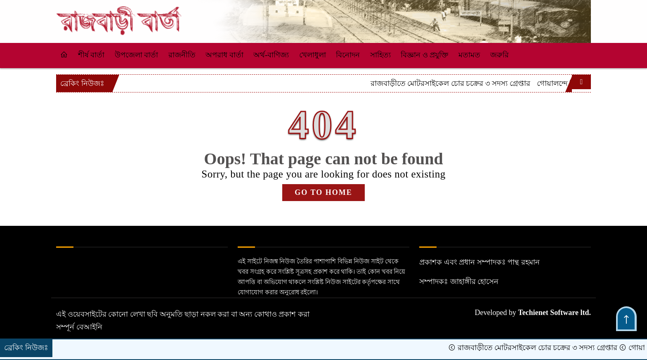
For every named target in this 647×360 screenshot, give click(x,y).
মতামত (469, 55)
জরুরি (499, 55)
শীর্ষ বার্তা (91, 55)
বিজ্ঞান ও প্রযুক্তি (424, 55)
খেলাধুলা (312, 55)
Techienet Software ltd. (554, 312)
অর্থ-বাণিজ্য (271, 55)
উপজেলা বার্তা (136, 55)
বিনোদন (348, 55)
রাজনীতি (182, 55)
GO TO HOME (323, 192)
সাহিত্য (380, 55)
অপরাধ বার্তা (224, 55)
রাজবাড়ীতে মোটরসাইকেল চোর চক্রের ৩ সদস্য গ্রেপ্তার (489, 83)
